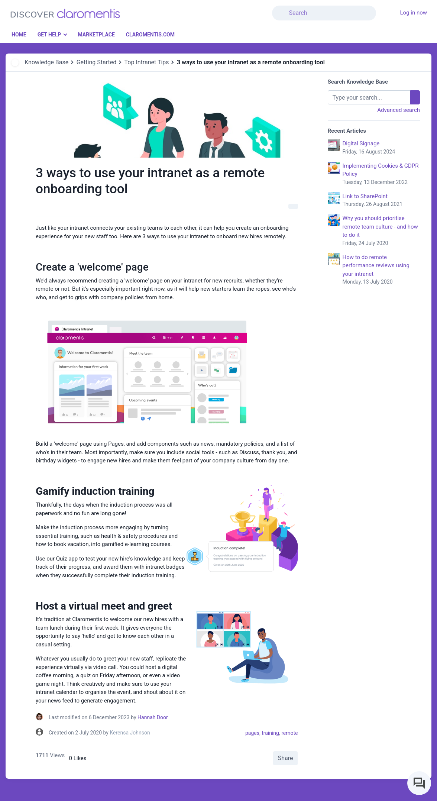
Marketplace (96, 35)
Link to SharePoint (381, 201)
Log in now (413, 12)
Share (285, 758)
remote (289, 733)
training (270, 733)
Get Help (49, 35)
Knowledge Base (46, 62)
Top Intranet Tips (146, 62)
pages (252, 733)
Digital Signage (381, 148)
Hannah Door (152, 717)
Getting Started (97, 62)
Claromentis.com (150, 35)
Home (19, 35)
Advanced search (398, 110)
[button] (380, 8)
